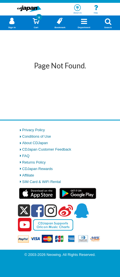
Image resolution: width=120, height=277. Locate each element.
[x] (24, 211)
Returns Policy (34, 162)
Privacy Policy (33, 130)
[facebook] (37, 210)
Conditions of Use (36, 136)
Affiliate (28, 175)
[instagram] (51, 210)
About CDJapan (35, 143)
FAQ (25, 156)
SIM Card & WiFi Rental (41, 182)
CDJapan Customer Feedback (46, 149)
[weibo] (65, 210)
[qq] (81, 210)
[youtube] (24, 225)
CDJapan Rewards (37, 169)
